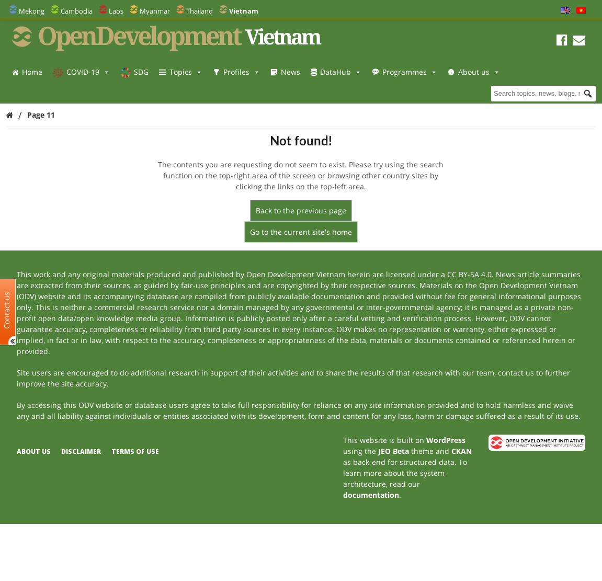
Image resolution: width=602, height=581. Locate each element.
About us (43, 93)
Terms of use (135, 451)
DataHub (340, 72)
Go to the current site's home (301, 232)
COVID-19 (88, 72)
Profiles (241, 72)
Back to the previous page (301, 210)
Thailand (199, 11)
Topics (185, 72)
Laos (116, 11)
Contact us (7, 310)
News (290, 72)
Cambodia (77, 11)
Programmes (409, 72)
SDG (141, 72)
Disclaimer (81, 451)
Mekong (31, 11)
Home (32, 72)
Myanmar (155, 11)
